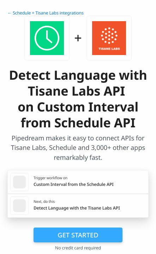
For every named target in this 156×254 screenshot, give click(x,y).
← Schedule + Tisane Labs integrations (45, 13)
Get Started (78, 234)
